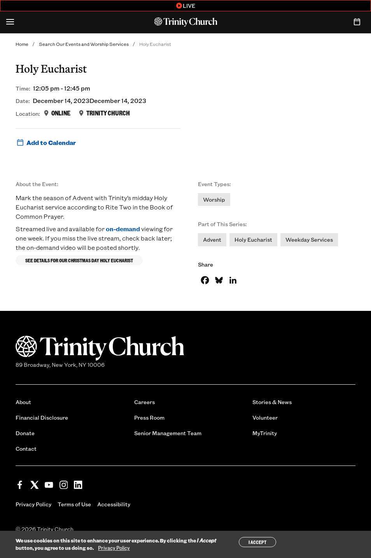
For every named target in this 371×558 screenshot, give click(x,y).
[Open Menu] (10, 22)
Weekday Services (309, 239)
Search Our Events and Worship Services (84, 44)
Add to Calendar (46, 142)
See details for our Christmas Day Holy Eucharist (79, 260)
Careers (144, 402)
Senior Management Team (167, 433)
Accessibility (113, 504)
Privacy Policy (33, 504)
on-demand (123, 229)
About (23, 402)
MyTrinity (264, 433)
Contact (26, 448)
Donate (25, 433)
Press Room (149, 417)
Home (22, 44)
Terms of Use (74, 504)
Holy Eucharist (253, 239)
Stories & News (272, 402)
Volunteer (265, 417)
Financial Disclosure (42, 417)
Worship (214, 199)
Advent (212, 239)
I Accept (257, 542)
